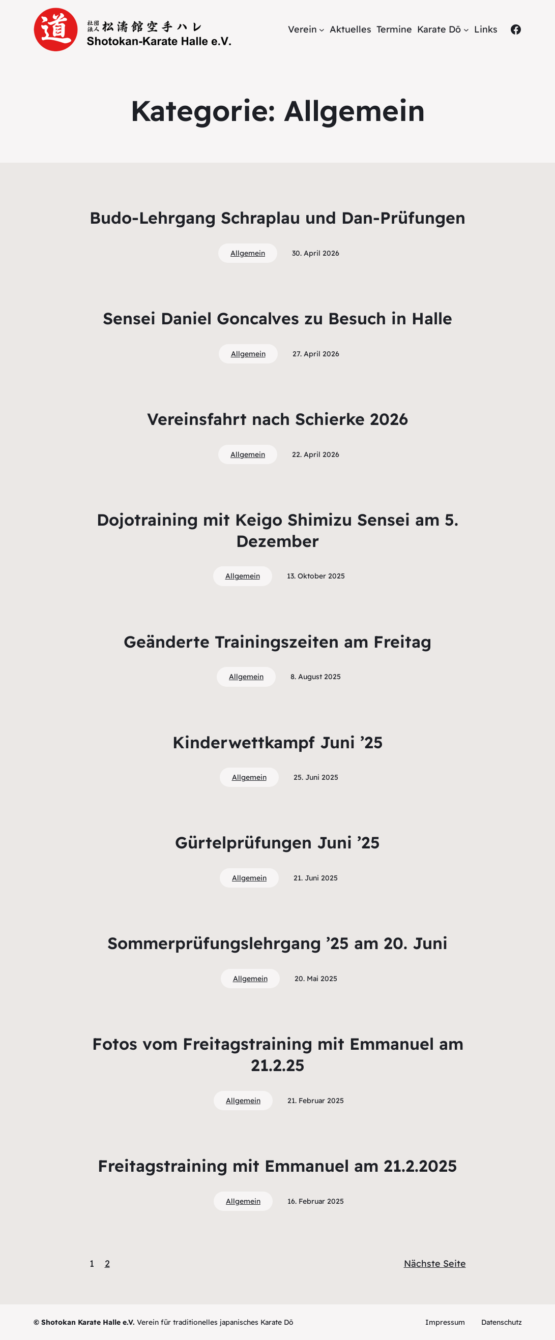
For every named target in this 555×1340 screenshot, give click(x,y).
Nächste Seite (435, 1263)
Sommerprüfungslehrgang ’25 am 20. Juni (277, 943)
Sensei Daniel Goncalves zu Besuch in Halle (277, 318)
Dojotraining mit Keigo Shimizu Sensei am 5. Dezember (277, 530)
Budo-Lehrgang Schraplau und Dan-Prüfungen (277, 217)
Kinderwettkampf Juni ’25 (277, 742)
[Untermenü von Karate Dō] (466, 30)
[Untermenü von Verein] (322, 30)
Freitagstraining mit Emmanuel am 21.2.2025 (277, 1165)
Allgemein (247, 253)
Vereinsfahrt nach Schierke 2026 (277, 419)
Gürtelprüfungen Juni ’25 (277, 842)
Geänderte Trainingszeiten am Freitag (277, 641)
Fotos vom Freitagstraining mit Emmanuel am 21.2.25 (277, 1054)
